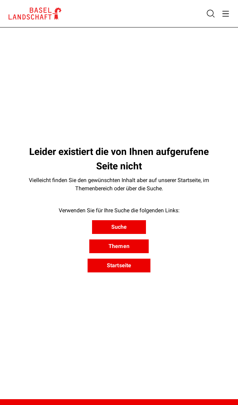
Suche (119, 227)
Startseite (119, 265)
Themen (119, 246)
